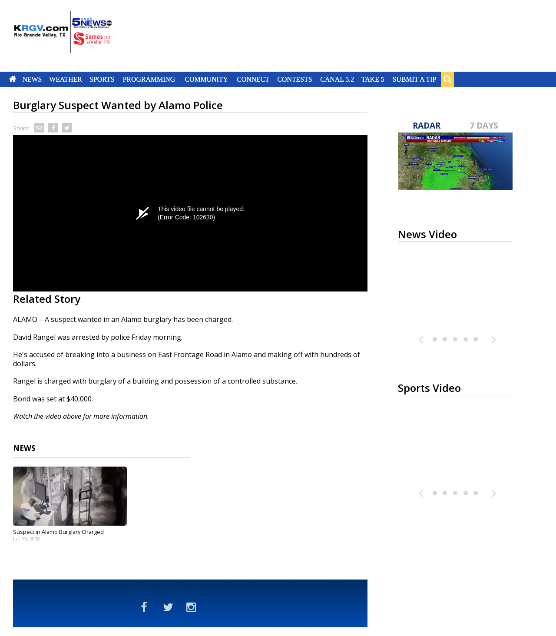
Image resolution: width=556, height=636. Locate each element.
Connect (253, 79)
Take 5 (372, 79)
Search (447, 79)
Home (13, 79)
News (32, 79)
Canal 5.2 (337, 79)
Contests (294, 79)
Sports (101, 79)
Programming (149, 79)
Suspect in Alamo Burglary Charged (58, 532)
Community (206, 79)
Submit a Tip (414, 79)
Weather (65, 79)
